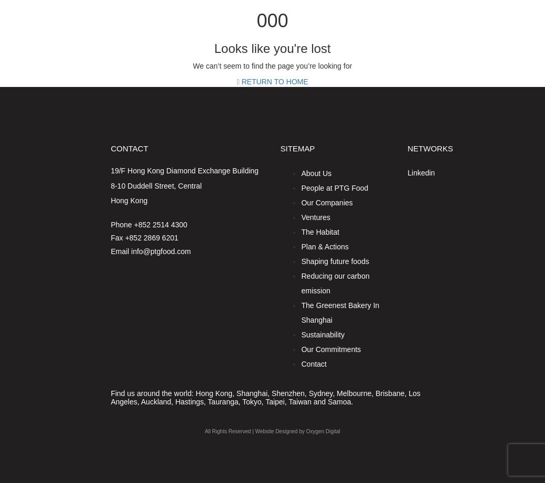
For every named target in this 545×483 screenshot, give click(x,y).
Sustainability (323, 335)
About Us (316, 173)
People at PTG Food (334, 188)
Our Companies (326, 203)
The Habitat (320, 232)
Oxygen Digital (323, 431)
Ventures (315, 217)
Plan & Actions (324, 247)
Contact (313, 364)
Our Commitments (331, 349)
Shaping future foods (335, 261)
